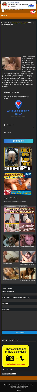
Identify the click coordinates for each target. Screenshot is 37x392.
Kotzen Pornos (14, 198)
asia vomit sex (15, 201)
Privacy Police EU (21, 387)
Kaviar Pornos (12, 386)
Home (19, 390)
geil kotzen (23, 201)
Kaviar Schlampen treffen (20, 23)
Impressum (13, 387)
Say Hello (31, 6)
